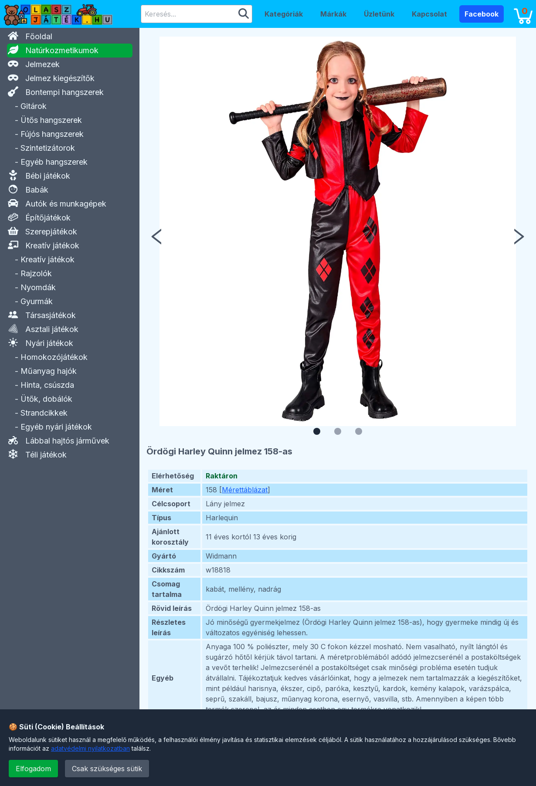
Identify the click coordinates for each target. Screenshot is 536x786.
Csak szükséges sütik (107, 768)
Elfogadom (33, 768)
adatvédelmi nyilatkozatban (90, 748)
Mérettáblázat (245, 489)
